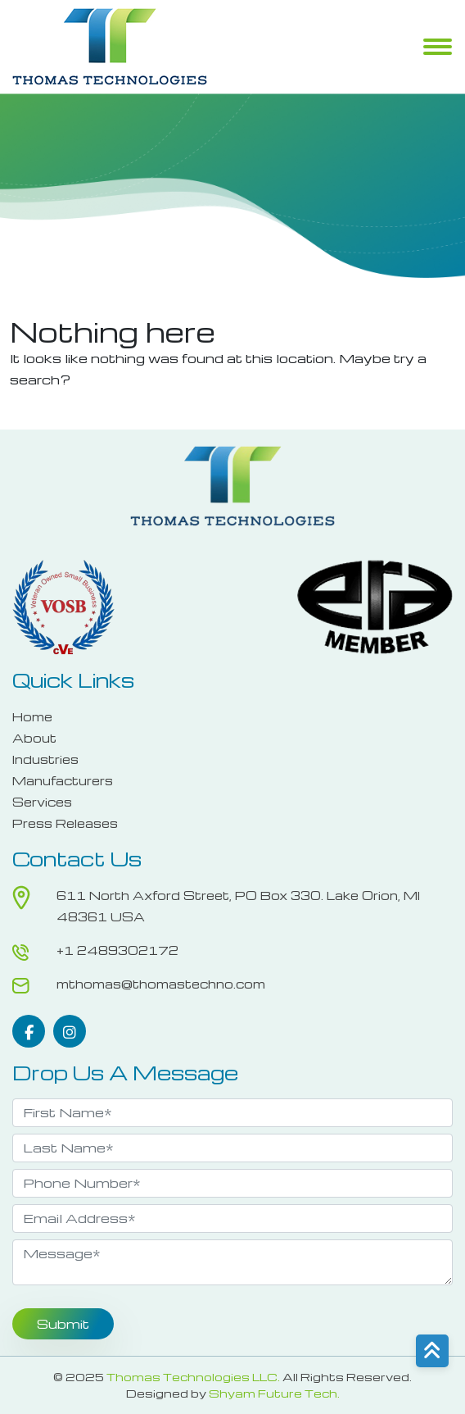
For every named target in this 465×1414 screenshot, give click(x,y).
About (34, 737)
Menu (437, 48)
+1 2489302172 (117, 950)
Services (42, 801)
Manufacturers (62, 780)
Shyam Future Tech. (274, 1393)
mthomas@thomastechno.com (160, 983)
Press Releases (65, 823)
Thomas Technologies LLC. (193, 1377)
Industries (45, 759)
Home (32, 716)
